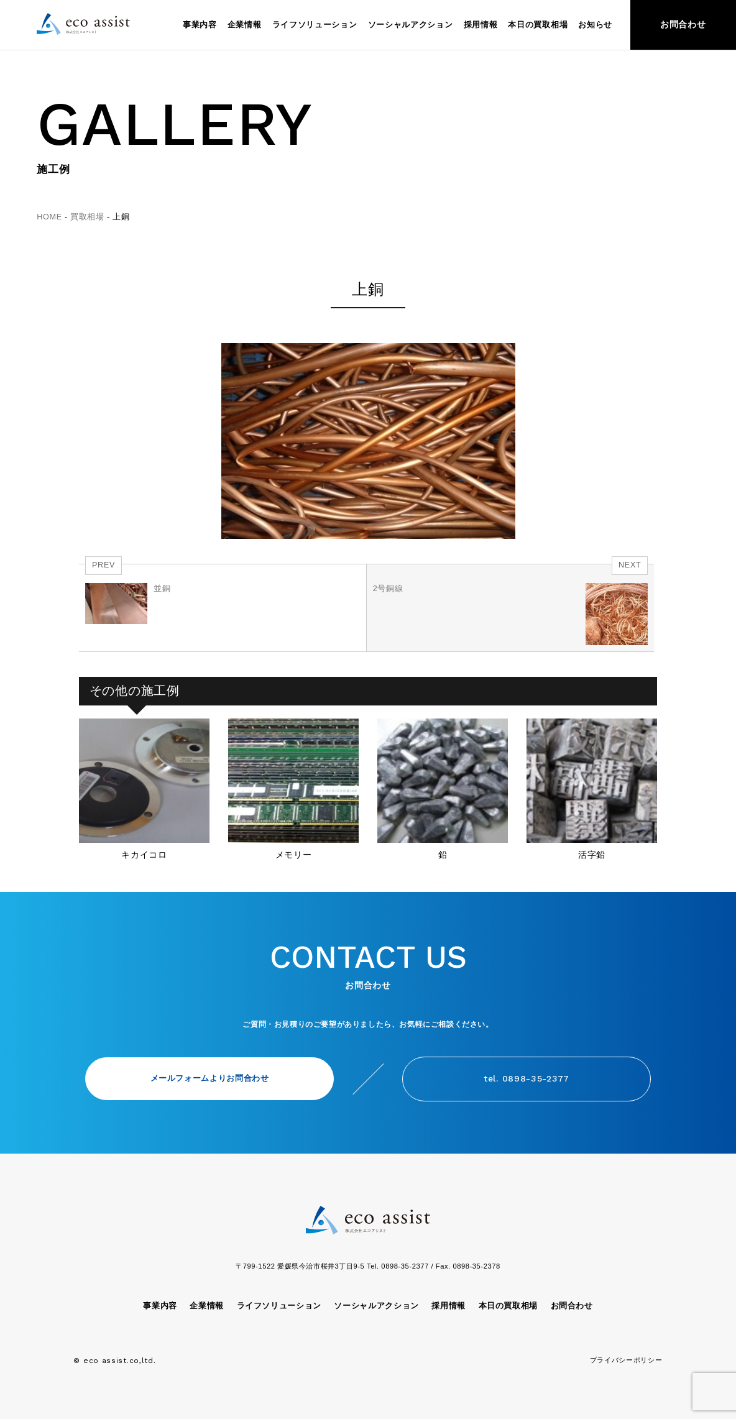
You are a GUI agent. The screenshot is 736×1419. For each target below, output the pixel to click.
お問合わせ (683, 24)
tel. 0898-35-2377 (526, 1078)
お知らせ (595, 25)
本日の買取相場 (538, 25)
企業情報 (245, 25)
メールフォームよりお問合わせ (209, 1078)
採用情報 (481, 25)
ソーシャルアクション (410, 25)
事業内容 (200, 25)
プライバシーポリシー (626, 1360)
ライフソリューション (314, 25)
